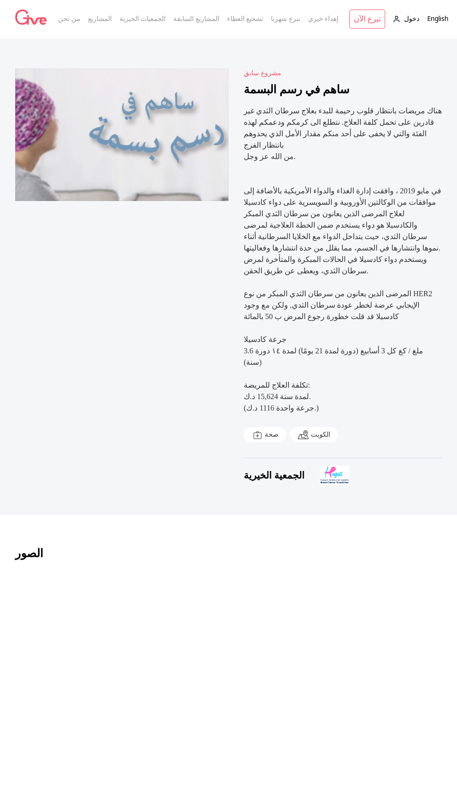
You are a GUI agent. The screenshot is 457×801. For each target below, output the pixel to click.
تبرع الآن (367, 19)
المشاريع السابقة (196, 18)
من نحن (69, 18)
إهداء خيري (323, 18)
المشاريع (100, 18)
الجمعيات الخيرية (142, 18)
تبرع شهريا (285, 18)
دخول (406, 19)
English (437, 19)
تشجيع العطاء (245, 18)
